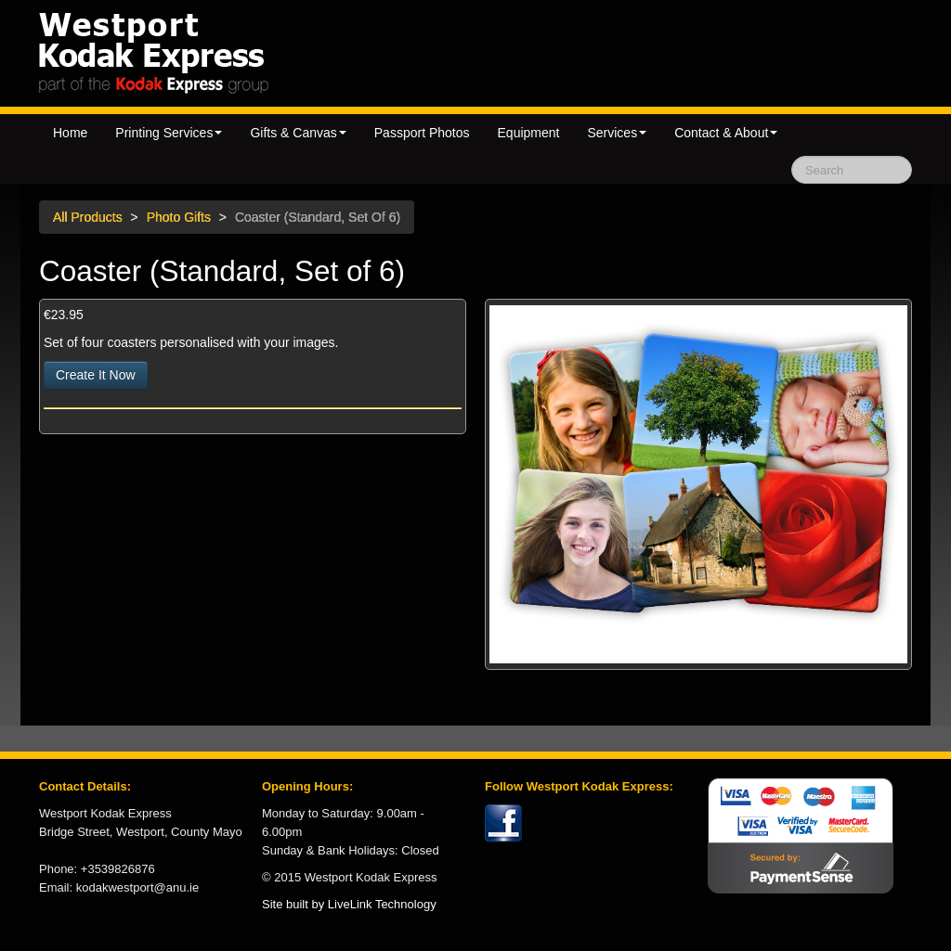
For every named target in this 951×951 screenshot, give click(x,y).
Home (70, 132)
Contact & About (725, 132)
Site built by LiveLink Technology (349, 904)
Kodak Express (207, 53)
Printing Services (168, 132)
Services (616, 132)
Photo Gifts (179, 217)
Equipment (529, 132)
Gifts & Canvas (297, 132)
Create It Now (96, 374)
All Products (88, 217)
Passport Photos (422, 132)
